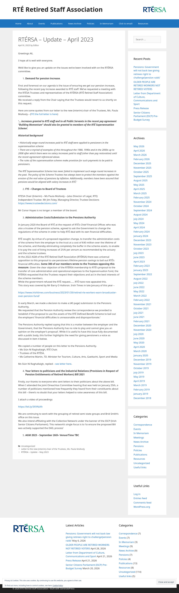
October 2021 (141, 308)
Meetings (139, 437)
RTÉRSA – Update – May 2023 (35, 452)
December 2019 (142, 359)
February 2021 (142, 321)
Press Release (141, 108)
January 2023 (141, 270)
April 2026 (139, 150)
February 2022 (142, 299)
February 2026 (142, 159)
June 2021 (139, 317)
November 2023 (142, 244)
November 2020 (142, 329)
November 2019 (142, 364)
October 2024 (141, 206)
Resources (143, 23)
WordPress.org (142, 506)
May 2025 (139, 184)
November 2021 (142, 304)
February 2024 (142, 231)
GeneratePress (67, 588)
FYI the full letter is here (44, 114)
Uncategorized (28, 446)
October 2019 (141, 368)
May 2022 (139, 291)
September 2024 (143, 210)
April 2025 (139, 189)
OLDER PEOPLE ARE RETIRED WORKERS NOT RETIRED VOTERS (147, 85)
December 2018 (142, 398)
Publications (57, 23)
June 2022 (139, 287)
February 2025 (142, 197)
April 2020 (139, 346)
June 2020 (139, 338)
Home (18, 23)
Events (41, 23)
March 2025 (140, 193)
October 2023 (141, 248)
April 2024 (139, 227)
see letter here (63, 363)
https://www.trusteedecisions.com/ (37, 203)
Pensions (139, 446)
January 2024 (141, 236)
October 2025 (141, 171)
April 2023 (139, 261)
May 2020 (139, 342)
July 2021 (139, 312)
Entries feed (140, 498)
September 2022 (143, 274)
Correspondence (143, 424)
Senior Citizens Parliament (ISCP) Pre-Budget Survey (146, 116)
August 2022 (141, 278)
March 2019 (140, 385)
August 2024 (141, 214)
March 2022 (140, 295)
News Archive (74, 23)
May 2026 (139, 146)
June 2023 (139, 257)
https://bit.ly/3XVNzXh (30, 406)
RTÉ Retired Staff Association (58, 9)
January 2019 (141, 393)
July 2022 (139, 282)
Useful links (140, 467)
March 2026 (140, 154)
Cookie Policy (58, 585)
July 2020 (139, 334)
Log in (137, 494)
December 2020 (142, 325)
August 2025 (141, 180)
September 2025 (143, 176)
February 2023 (142, 265)
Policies (90, 23)
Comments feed (142, 502)
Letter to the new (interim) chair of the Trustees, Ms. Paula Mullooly (53, 449)
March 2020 (140, 351)
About (30, 23)
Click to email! (125, 23)
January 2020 (141, 355)
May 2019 (139, 376)
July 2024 (139, 218)
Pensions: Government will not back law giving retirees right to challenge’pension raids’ (88, 537)
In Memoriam (106, 23)
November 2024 (142, 201)
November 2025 (142, 167)
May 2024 (139, 223)
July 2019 (139, 372)
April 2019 (139, 381)
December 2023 (142, 240)
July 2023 (139, 253)
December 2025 (142, 163)
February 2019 (142, 389)
